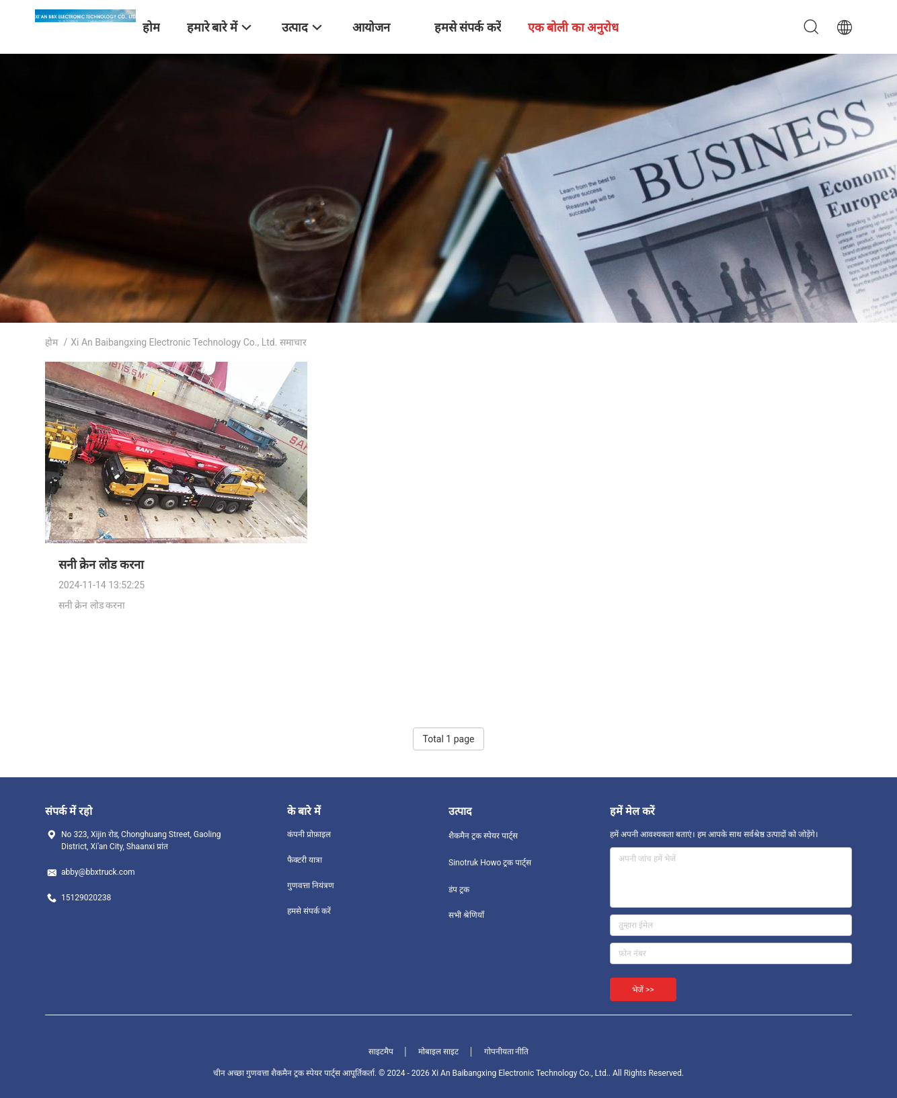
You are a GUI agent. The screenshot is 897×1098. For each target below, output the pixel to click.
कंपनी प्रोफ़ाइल (309, 834)
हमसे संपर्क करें (309, 911)
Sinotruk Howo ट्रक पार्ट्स (489, 862)
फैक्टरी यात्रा (304, 860)
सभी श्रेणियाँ (466, 915)
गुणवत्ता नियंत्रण (310, 885)
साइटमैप (380, 1051)
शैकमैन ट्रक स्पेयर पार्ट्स (483, 835)
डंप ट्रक (458, 889)
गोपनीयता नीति (506, 1051)
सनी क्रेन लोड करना (101, 564)
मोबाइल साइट (438, 1051)
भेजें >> (643, 989)
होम (51, 342)
